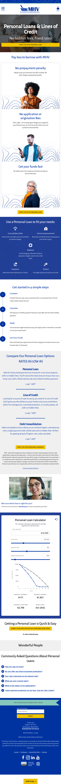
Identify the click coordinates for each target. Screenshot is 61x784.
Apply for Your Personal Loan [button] (33, 45)
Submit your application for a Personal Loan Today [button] (31, 629)
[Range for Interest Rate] (30, 551)
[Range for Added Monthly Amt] (30, 559)
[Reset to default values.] (56, 519)
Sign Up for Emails (22, 708)
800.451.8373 (34, 727)
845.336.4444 (26, 727)
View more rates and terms (30, 468)
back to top (30, 781)
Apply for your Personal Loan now (30, 447)
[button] (3, 9)
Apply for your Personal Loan (30, 212)
